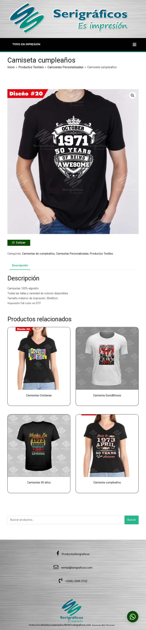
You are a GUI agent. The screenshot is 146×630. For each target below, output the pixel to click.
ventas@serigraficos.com (73, 567)
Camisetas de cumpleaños (38, 253)
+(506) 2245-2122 (73, 581)
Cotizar (20, 242)
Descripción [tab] (20, 265)
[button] (132, 95)
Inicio (11, 67)
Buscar (131, 519)
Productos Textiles (31, 67)
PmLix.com (110, 625)
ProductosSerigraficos (73, 554)
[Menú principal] (134, 44)
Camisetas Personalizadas (65, 67)
